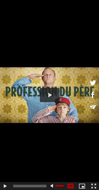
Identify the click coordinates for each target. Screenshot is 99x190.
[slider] (29, 186)
